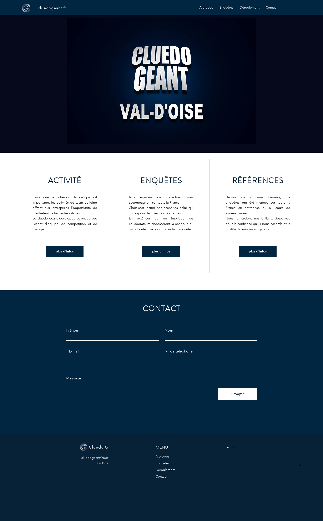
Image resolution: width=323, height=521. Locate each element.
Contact (161, 476)
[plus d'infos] (65, 251)
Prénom (72, 330)
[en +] (231, 447)
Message (73, 378)
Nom (169, 330)
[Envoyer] (237, 394)
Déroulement (165, 470)
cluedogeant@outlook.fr (99, 458)
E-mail (74, 351)
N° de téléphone (179, 351)
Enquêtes (163, 463)
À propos (163, 456)
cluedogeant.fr (52, 7)
